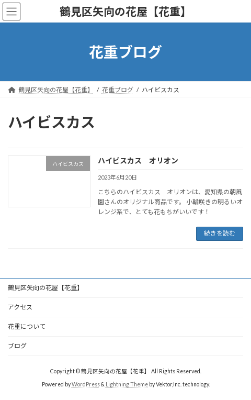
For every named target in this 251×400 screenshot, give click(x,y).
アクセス (20, 307)
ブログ (17, 346)
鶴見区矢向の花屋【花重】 (45, 288)
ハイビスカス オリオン (138, 160)
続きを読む (219, 233)
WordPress (86, 384)
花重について (26, 326)
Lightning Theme (127, 384)
